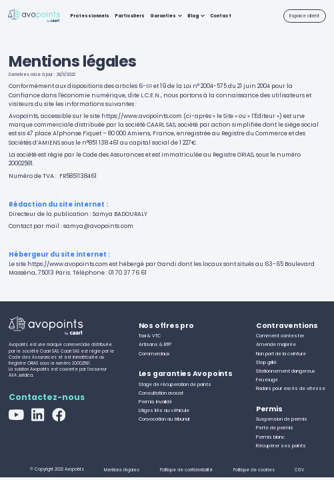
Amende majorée (276, 344)
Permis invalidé (155, 402)
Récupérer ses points (281, 446)
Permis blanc (270, 437)
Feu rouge (267, 380)
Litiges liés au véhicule (164, 410)
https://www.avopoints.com (141, 116)
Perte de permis (274, 428)
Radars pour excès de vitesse (290, 388)
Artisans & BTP (155, 344)
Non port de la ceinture (281, 354)
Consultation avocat (161, 393)
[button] (166, 16)
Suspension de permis (281, 419)
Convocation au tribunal (164, 419)
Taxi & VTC (150, 336)
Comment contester (280, 336)
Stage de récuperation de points (175, 384)
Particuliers (130, 16)
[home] (34, 16)
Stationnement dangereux (285, 371)
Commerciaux (154, 354)
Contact (220, 16)
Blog (193, 16)
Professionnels (89, 16)
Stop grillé (266, 362)
